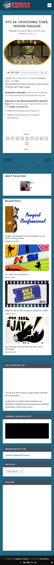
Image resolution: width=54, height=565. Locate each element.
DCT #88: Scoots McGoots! (17, 274)
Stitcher (36, 104)
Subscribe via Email (37, 95)
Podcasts (22, 33)
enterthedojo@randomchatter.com (25, 111)
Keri (18, 31)
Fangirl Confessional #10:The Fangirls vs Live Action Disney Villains (25, 237)
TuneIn (43, 104)
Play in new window (20, 78)
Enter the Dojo (39, 31)
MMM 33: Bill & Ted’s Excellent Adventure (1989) (26, 310)
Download (34, 78)
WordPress (44, 559)
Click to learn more (24, 407)
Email (7, 107)
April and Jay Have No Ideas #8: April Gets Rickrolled (23, 348)
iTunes (17, 104)
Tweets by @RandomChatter (17, 455)
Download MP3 (32, 92)
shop (24, 393)
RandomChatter (19, 115)
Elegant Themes (21, 559)
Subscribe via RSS (21, 95)
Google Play (26, 104)
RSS (11, 104)
